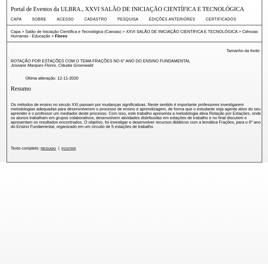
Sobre (39, 19)
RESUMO (48, 148)
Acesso (65, 19)
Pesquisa (127, 19)
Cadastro (95, 19)
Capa (16, 19)
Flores (61, 36)
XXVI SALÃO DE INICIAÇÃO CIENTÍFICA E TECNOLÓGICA (182, 31)
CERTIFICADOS (221, 19)
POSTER (69, 148)
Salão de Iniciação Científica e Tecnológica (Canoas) (73, 31)
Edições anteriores (172, 19)
